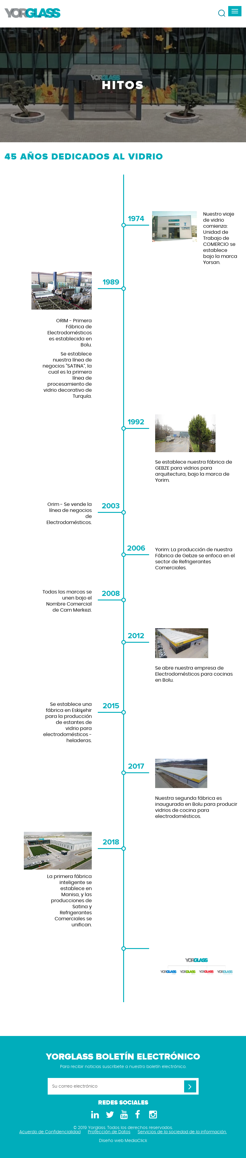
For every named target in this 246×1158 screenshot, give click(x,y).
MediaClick (136, 1141)
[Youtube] (123, 1115)
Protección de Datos (109, 1132)
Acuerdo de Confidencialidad (50, 1132)
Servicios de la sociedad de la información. (182, 1132)
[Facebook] (137, 1115)
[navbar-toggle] (234, 11)
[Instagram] (152, 1115)
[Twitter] (108, 1115)
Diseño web (111, 1141)
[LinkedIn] (94, 1115)
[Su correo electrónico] (123, 1086)
